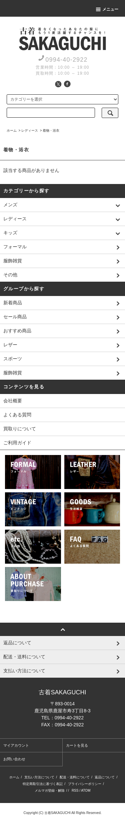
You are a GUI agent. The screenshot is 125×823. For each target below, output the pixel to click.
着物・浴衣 (51, 130)
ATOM (85, 790)
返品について (105, 777)
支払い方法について (39, 777)
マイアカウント (16, 745)
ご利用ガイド (17, 442)
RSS (75, 790)
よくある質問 (17, 414)
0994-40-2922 (66, 59)
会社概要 (12, 400)
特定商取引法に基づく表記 (43, 784)
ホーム (12, 130)
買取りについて (19, 428)
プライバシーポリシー (84, 784)
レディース (29, 130)
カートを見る (77, 745)
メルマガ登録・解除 (50, 790)
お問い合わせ (14, 759)
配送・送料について (75, 777)
